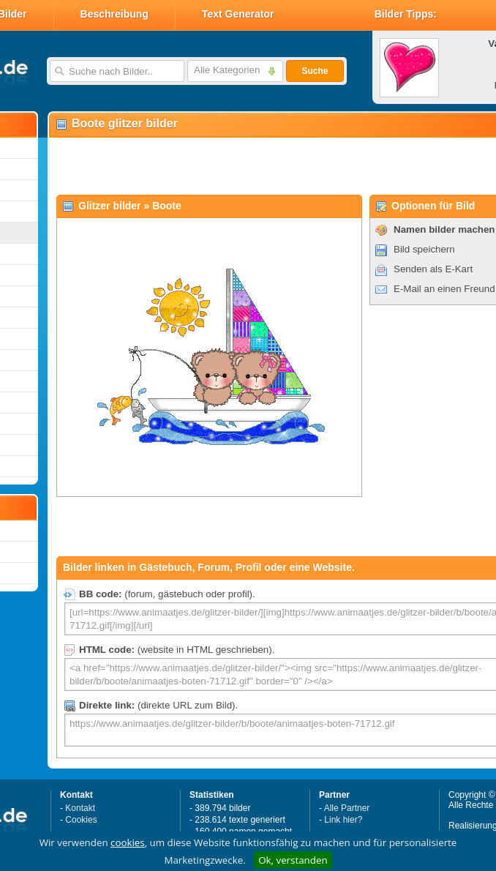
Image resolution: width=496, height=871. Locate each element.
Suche (314, 71)
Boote (166, 206)
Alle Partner (347, 808)
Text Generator (238, 14)
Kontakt (80, 808)
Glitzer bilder (109, 206)
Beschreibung (114, 14)
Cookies (81, 820)
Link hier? (343, 820)
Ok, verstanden (292, 860)
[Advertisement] (220, 165)
